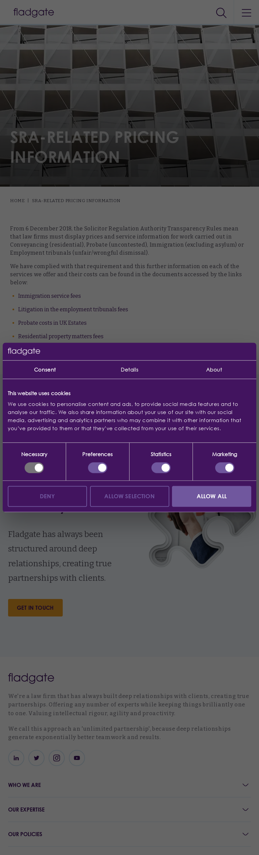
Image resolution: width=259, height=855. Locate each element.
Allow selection (129, 496)
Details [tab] (129, 370)
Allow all (212, 496)
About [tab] (214, 370)
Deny (47, 496)
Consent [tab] (45, 370)
